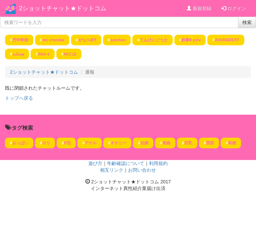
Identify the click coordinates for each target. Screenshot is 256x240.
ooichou (118, 40)
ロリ (46, 143)
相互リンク (111, 170)
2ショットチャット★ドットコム (62, 8)
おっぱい (20, 143)
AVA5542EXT (227, 40)
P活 (67, 143)
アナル (91, 143)
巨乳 (188, 143)
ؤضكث (18, 54)
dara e (43, 54)
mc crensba (53, 40)
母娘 (166, 143)
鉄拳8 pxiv (191, 40)
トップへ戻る (19, 98)
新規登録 (199, 8)
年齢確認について (125, 163)
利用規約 (158, 163)
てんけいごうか (154, 40)
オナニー (118, 143)
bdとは (69, 54)
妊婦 (144, 143)
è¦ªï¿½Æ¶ (87, 40)
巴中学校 (20, 40)
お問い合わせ (142, 170)
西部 (210, 143)
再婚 (232, 143)
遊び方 (95, 163)
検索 (247, 22)
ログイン (233, 8)
